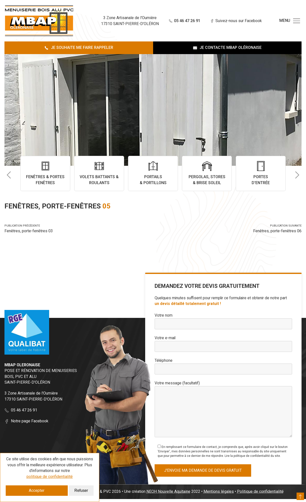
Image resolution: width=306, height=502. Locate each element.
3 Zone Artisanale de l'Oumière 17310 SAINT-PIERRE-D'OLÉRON (33, 396)
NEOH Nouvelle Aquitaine (169, 494)
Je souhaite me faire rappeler (78, 47)
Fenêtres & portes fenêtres (45, 173)
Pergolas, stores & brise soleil (207, 173)
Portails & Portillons (153, 173)
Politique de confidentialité (261, 494)
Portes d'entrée (260, 173)
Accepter (36, 490)
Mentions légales (219, 494)
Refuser (81, 490)
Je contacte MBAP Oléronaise (227, 47)
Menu (289, 20)
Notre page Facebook (26, 421)
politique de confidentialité (50, 476)
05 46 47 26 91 (178, 20)
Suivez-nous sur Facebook (230, 20)
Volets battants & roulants (99, 173)
